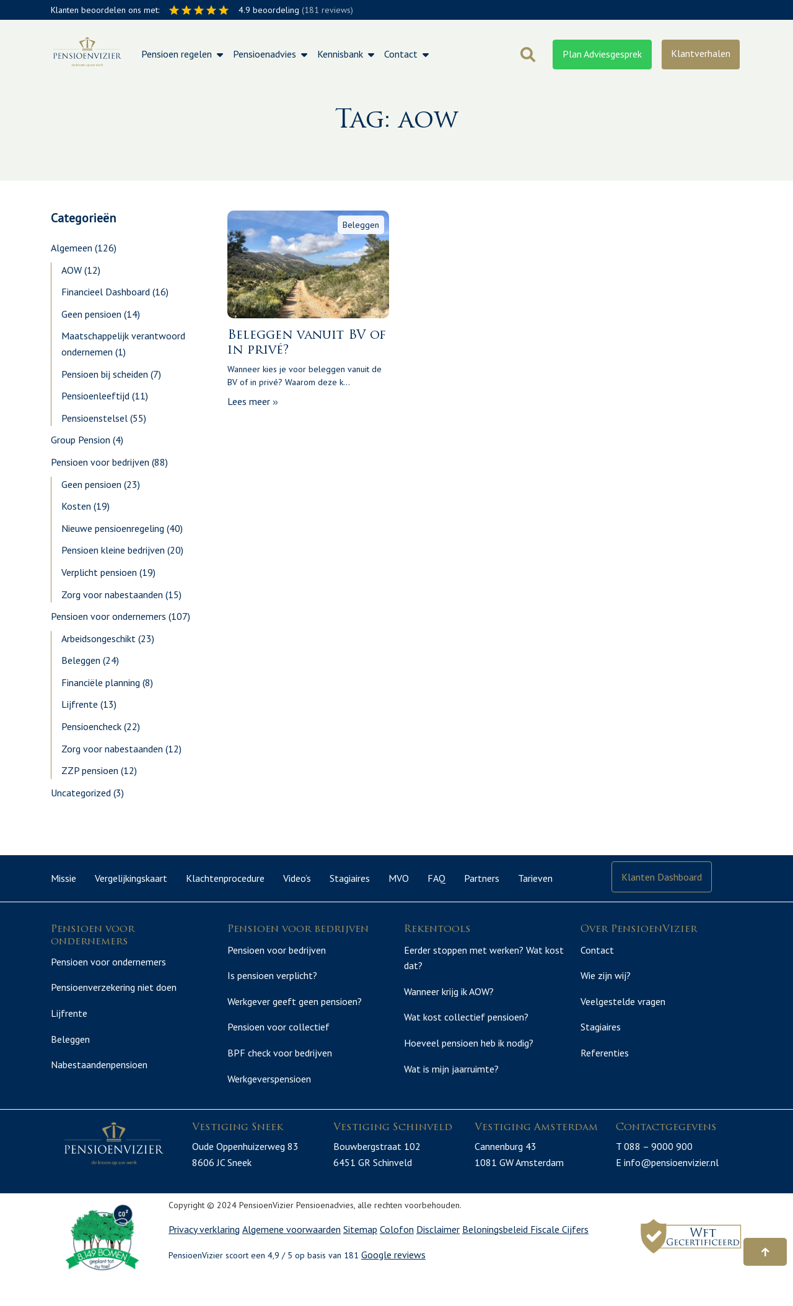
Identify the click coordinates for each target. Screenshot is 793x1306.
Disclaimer (438, 1255)
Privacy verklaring (204, 1255)
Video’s (297, 878)
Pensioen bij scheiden (104, 374)
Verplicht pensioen (99, 572)
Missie (63, 878)
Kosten (76, 506)
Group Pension (80, 439)
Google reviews (393, 1281)
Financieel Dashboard (105, 291)
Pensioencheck (91, 726)
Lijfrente (79, 704)
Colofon (397, 1255)
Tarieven (535, 878)
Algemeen (71, 248)
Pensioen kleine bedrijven (113, 550)
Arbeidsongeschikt (98, 638)
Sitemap (360, 1255)
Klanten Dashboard (661, 877)
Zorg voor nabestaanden (112, 594)
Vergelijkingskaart (131, 878)
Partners (481, 878)
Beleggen (80, 660)
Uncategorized (81, 792)
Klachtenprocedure (225, 878)
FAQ (436, 878)
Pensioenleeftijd (95, 396)
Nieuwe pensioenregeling (112, 528)
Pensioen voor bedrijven (100, 462)
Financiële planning (100, 682)
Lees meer (252, 401)
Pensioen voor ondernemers (108, 616)
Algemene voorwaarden (291, 1255)
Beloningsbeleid (496, 1255)
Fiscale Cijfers (559, 1255)
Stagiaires (350, 878)
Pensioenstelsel (94, 418)
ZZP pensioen (89, 770)
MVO (398, 878)
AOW (71, 270)
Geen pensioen (91, 314)
